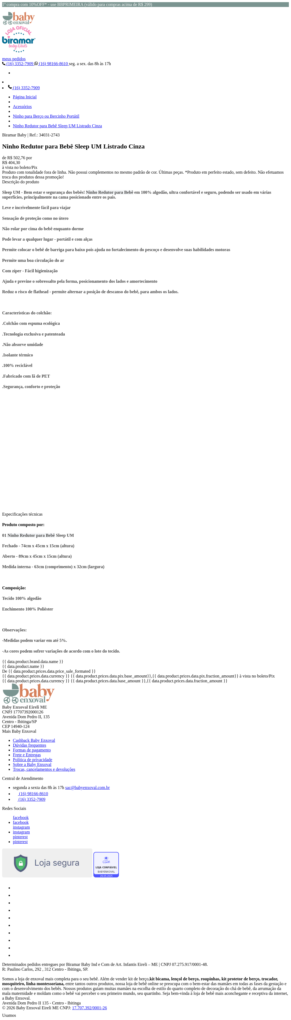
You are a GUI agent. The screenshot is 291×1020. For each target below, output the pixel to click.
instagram (21, 827)
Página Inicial (25, 97)
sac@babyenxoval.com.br (87, 787)
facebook (21, 817)
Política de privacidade (32, 759)
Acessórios (22, 106)
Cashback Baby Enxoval (34, 740)
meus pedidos (14, 59)
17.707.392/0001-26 (89, 1008)
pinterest (20, 837)
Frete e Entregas (27, 755)
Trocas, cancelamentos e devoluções (44, 769)
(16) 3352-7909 (18, 63)
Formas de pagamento (32, 750)
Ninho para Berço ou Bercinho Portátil (46, 116)
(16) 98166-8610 (51, 63)
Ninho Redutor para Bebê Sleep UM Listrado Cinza (57, 126)
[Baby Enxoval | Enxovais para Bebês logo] (18, 23)
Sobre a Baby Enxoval (32, 764)
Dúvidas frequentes (29, 745)
